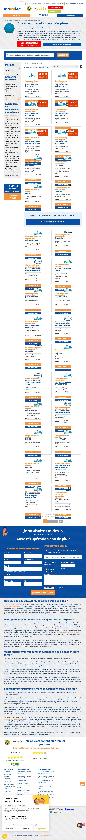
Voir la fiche (33, 180)
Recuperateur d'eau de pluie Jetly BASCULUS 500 (45, 781)
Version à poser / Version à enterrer (50, 565)
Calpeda (7, 70)
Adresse (7, 574)
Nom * (6, 553)
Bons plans (54, 11)
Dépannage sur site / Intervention (9, 787)
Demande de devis (33, 183)
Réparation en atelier (8, 792)
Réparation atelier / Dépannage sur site (26, 786)
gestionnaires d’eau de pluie (12, 719)
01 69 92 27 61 (61, 3)
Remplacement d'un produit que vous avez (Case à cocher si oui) (62, 551)
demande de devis (70, 15)
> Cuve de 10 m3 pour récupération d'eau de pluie (11, 152)
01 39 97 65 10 (34, 3)
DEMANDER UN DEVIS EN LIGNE (62, 44)
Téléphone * (28, 559)
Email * (6, 559)
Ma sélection (80, 3)
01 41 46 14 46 (47, 3)
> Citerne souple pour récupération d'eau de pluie (11, 137)
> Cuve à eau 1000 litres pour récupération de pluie (12, 143)
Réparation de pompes (23, 790)
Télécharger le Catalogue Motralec (24, 772)
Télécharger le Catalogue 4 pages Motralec (24, 777)
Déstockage (7, 781)
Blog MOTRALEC (9, 784)
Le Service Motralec (22, 780)
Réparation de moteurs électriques (23, 793)
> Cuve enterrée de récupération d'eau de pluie (11, 172)
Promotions (7, 778)
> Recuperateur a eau (11, 176)
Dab (18, 68)
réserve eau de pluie (12, 604)
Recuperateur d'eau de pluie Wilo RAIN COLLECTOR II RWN (45, 786)
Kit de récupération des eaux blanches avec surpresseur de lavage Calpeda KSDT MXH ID (46, 792)
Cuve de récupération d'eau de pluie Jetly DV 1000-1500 (46, 772)
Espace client (73, 3)
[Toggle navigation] (16, 15)
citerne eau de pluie (48, 629)
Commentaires (49, 574)
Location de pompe (22, 783)
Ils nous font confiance (7, 775)
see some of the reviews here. (15, 760)
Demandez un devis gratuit (53, 221)
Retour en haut (82, 784)
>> (60, 521)
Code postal (8, 581)
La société (7, 771)
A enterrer (10, 91)
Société (66, 3)
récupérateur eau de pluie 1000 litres (68, 632)
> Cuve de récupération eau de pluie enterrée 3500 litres (12, 162)
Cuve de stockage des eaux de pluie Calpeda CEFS (46, 777)
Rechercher (63, 55)
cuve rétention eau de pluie (12, 606)
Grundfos (8, 75)
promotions (55, 8)
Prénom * (27, 553)
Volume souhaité (67, 562)
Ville (25, 581)
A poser (9, 89)
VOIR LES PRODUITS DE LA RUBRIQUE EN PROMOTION (29, 44)
